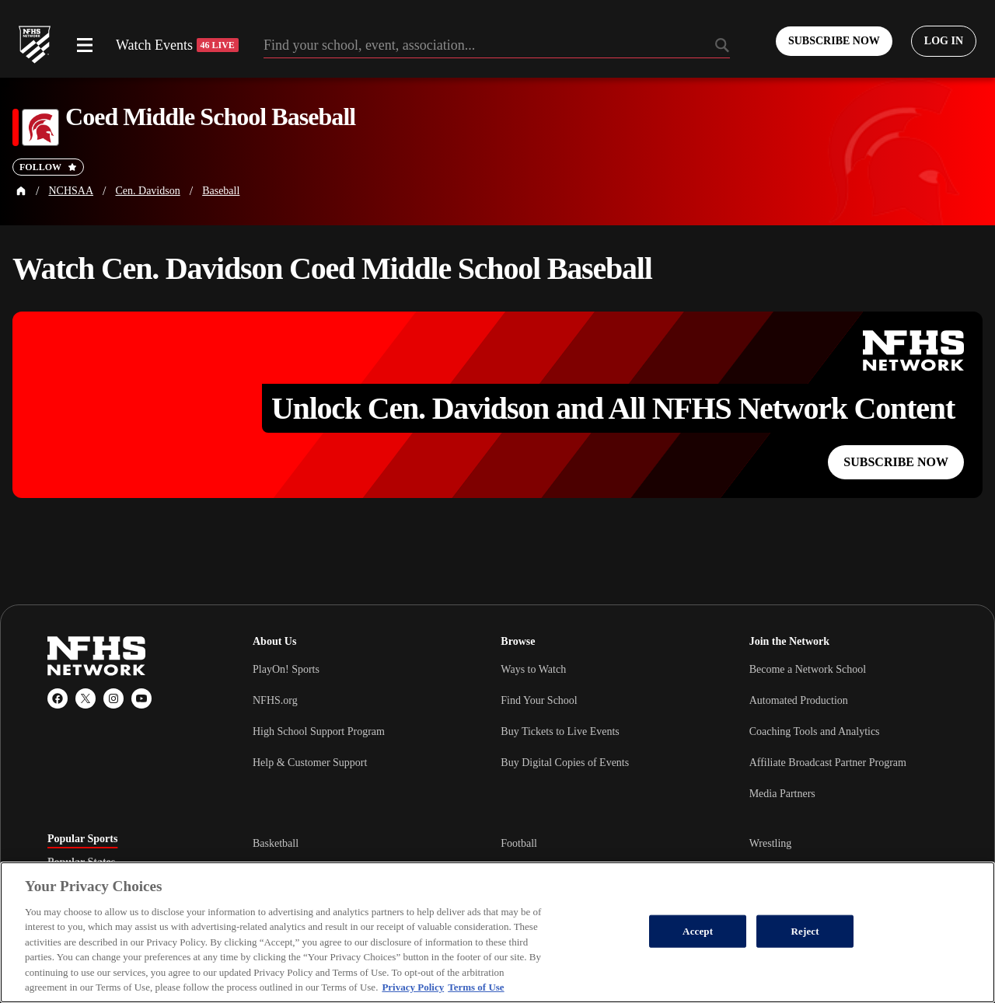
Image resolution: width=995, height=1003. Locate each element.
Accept (698, 931)
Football (519, 843)
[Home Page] (21, 191)
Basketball (275, 843)
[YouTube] (141, 698)
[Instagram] (113, 698)
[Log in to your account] (943, 41)
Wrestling (770, 843)
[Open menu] (84, 45)
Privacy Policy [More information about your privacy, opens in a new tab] (413, 987)
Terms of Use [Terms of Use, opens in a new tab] (476, 987)
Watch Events (177, 45)
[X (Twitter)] (85, 698)
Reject (805, 931)
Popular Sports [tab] (82, 839)
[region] (497, 932)
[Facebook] (57, 698)
